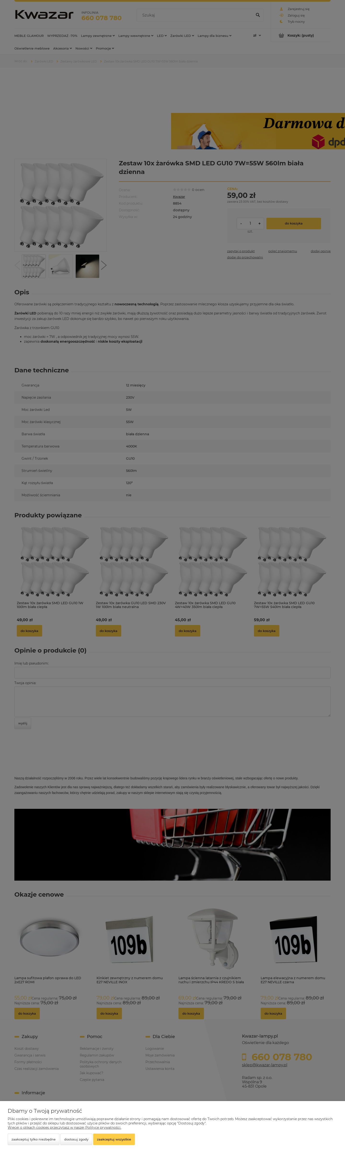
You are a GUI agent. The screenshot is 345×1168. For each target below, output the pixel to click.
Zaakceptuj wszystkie (114, 1139)
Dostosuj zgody (76, 1139)
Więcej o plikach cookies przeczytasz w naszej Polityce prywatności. (64, 1127)
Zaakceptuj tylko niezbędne (34, 1139)
